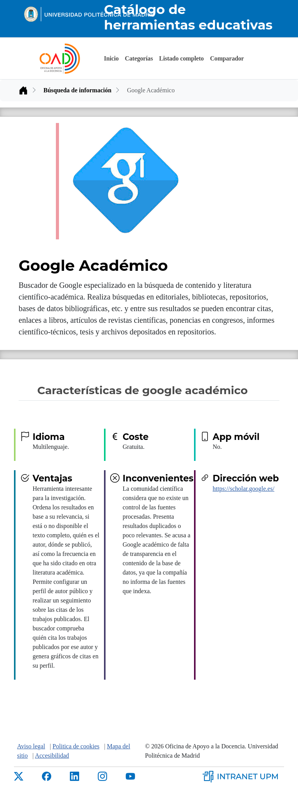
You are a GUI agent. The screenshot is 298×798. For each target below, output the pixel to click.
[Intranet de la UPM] (243, 775)
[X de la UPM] (18, 775)
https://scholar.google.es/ (243, 488)
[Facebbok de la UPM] (46, 775)
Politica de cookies (75, 746)
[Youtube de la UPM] (130, 775)
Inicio (111, 58)
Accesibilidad (52, 755)
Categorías (139, 58)
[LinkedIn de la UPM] (74, 775)
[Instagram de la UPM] (102, 775)
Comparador (227, 58)
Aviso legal (31, 746)
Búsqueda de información (77, 90)
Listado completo (181, 58)
